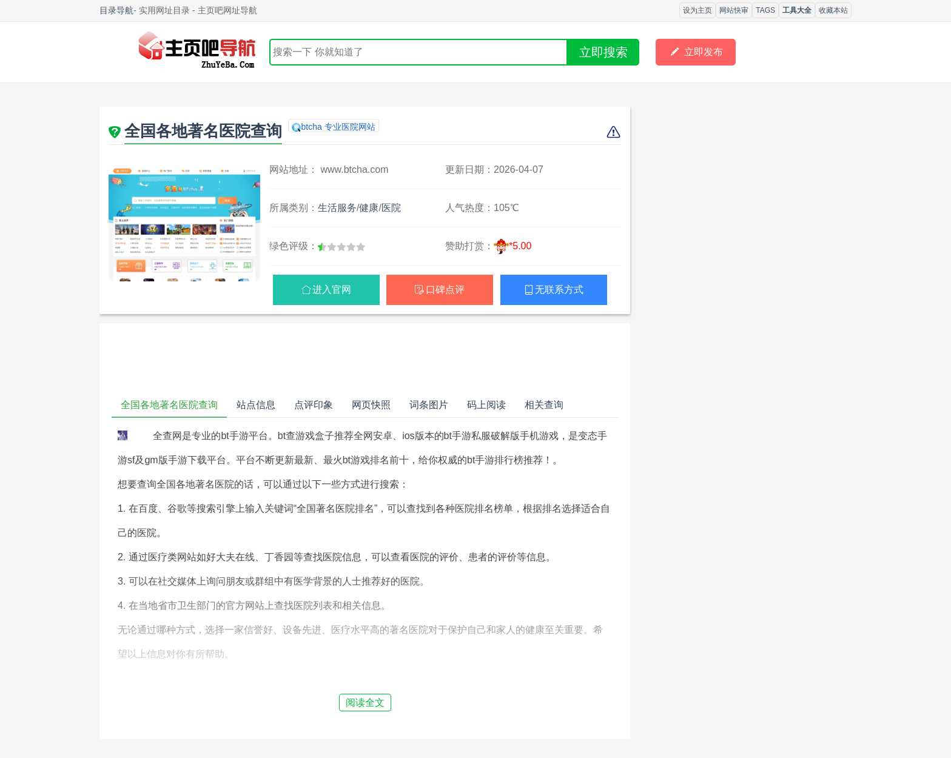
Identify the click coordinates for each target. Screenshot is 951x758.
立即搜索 (603, 52)
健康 (368, 208)
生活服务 (337, 208)
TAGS (765, 10)
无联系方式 (559, 289)
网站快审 (733, 10)
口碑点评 (445, 289)
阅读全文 (365, 702)
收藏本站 (833, 10)
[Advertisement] (364, 359)
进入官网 (331, 289)
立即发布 (695, 52)
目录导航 (116, 10)
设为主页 (697, 10)
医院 (391, 208)
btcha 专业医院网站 (338, 127)
